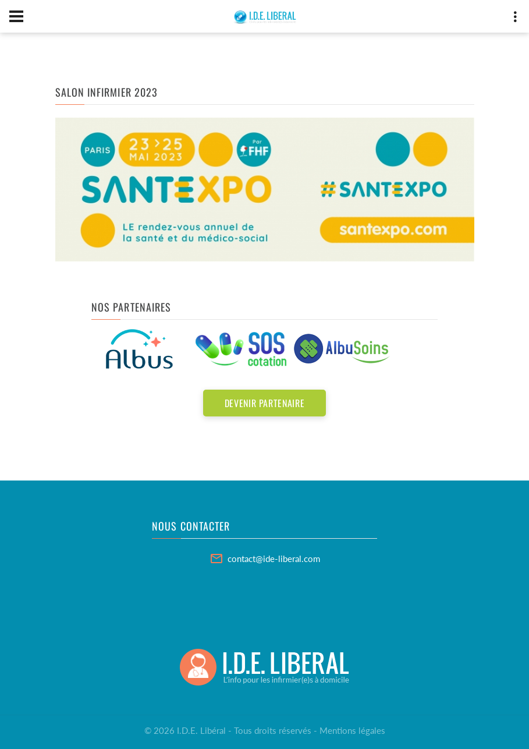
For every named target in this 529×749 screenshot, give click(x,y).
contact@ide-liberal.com (274, 558)
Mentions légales (352, 730)
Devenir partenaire (265, 403)
